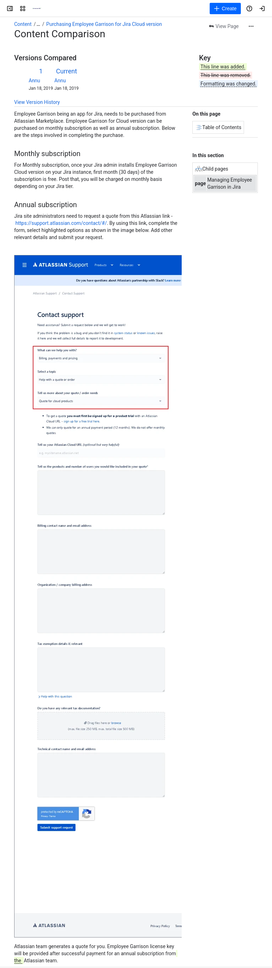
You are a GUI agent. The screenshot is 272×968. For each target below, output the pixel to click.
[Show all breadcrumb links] (38, 24)
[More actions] (251, 26)
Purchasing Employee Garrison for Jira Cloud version (104, 24)
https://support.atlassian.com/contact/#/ (61, 223)
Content (23, 24)
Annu (34, 80)
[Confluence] (36, 8)
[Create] (225, 8)
